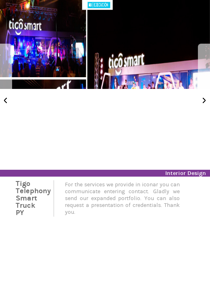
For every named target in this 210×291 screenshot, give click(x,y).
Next (204, 100)
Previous (6, 100)
